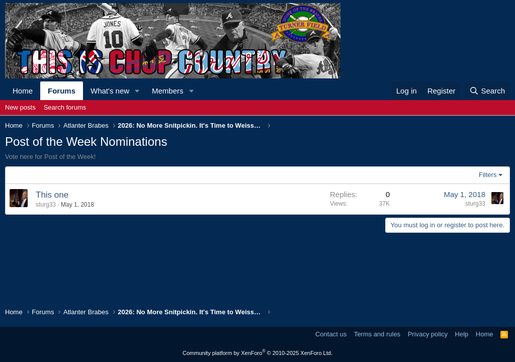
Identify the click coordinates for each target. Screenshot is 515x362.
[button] (137, 90)
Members (168, 90)
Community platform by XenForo (257, 353)
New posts (20, 107)
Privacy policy (428, 334)
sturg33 (46, 204)
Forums (61, 90)
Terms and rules (377, 334)
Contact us (331, 334)
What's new (110, 90)
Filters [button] (487, 174)
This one (52, 195)
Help (462, 334)
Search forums (65, 107)
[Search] (487, 90)
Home (23, 90)
